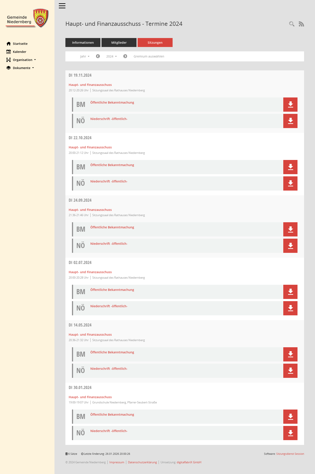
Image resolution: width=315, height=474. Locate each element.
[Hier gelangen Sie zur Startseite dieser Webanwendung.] (27, 18)
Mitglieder (119, 42)
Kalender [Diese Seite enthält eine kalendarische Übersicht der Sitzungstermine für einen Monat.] (16, 51)
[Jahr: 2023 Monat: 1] (98, 56)
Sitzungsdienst (290, 454)
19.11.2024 (80, 75)
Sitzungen (155, 42)
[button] (27, 60)
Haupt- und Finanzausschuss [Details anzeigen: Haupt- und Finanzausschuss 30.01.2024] (90, 397)
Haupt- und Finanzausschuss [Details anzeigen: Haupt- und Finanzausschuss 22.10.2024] (90, 147)
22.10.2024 (80, 138)
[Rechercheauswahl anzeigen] (292, 24)
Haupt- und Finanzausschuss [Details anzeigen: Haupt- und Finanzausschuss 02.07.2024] (90, 272)
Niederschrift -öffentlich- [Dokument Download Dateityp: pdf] (109, 119)
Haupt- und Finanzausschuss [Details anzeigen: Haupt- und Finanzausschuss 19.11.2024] (90, 85)
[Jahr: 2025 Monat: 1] (125, 56)
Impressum (117, 462)
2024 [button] (112, 56)
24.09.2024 (80, 200)
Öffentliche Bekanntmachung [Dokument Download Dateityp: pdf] (112, 102)
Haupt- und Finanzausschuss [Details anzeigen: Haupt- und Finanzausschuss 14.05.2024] (90, 334)
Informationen (83, 42)
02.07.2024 (80, 262)
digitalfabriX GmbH (189, 462)
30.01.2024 (80, 387)
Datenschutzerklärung (142, 462)
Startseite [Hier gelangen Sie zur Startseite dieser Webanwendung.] (17, 43)
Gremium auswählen (149, 56)
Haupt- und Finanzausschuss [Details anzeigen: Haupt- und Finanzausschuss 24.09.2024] (90, 210)
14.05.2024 (80, 325)
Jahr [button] (85, 56)
